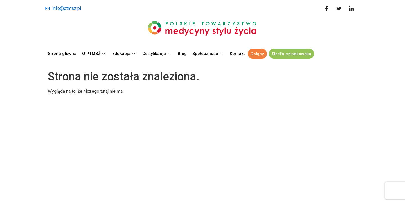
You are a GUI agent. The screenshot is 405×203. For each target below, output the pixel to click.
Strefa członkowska (291, 53)
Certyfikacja (157, 53)
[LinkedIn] (351, 8)
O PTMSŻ (94, 53)
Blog (182, 53)
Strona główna (62, 53)
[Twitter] (339, 8)
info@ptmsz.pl (63, 8)
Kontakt (237, 53)
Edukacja (124, 53)
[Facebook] (326, 8)
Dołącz (257, 53)
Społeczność (208, 53)
